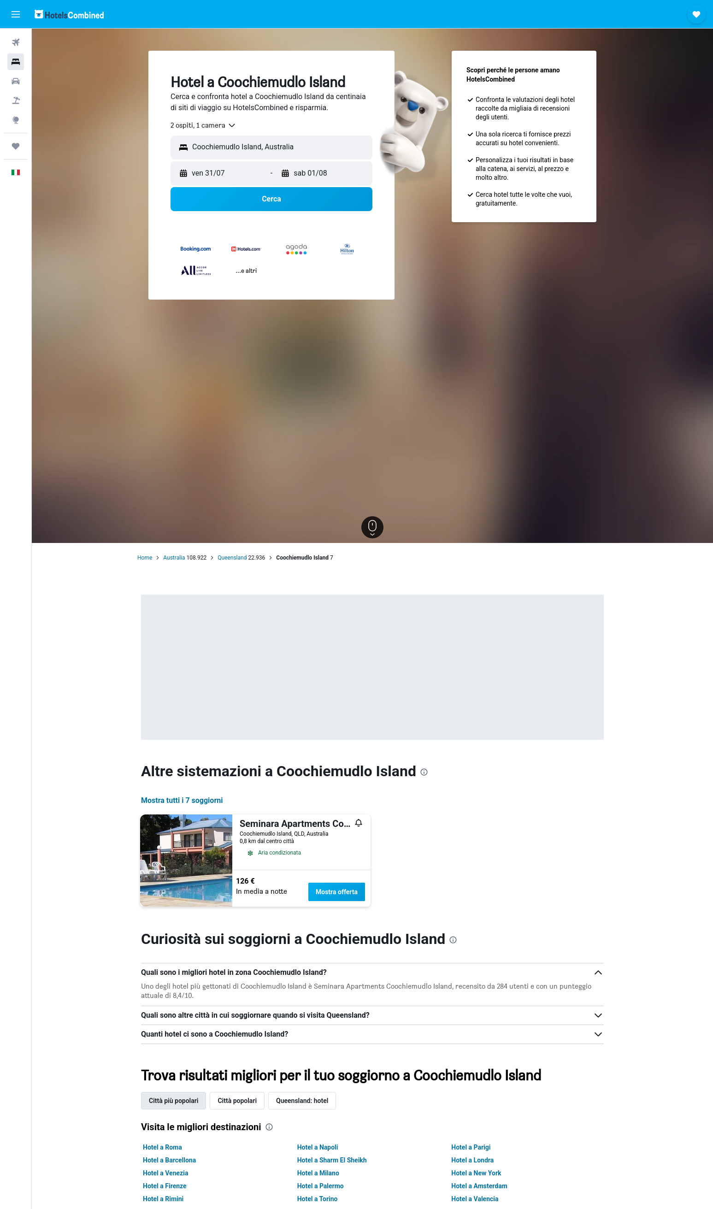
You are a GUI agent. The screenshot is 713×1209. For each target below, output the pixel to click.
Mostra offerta (337, 892)
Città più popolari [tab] (173, 1100)
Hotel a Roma (162, 1147)
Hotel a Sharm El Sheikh (332, 1160)
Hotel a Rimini (163, 1199)
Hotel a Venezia (165, 1173)
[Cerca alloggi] (16, 62)
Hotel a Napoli (317, 1147)
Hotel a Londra (472, 1160)
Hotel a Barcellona (169, 1160)
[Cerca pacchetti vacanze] (16, 100)
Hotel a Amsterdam (479, 1186)
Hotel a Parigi (470, 1147)
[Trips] (16, 146)
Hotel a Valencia (474, 1199)
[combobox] (203, 125)
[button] (16, 14)
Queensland (232, 557)
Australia (174, 557)
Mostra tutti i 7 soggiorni (182, 800)
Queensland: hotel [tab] (302, 1100)
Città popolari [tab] (237, 1100)
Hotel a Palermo (320, 1186)
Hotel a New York (476, 1173)
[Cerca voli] (16, 42)
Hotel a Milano (318, 1173)
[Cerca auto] (16, 81)
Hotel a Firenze (165, 1186)
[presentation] (424, 772)
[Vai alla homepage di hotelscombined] (69, 14)
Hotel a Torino (317, 1199)
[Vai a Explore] (16, 120)
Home (144, 557)
